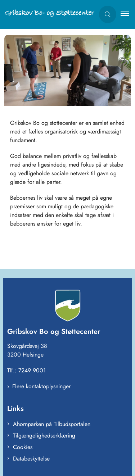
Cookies (22, 447)
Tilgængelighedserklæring (44, 435)
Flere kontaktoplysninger (41, 386)
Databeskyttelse (31, 458)
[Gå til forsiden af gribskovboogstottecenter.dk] (47, 14)
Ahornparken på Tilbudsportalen (51, 424)
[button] (128, 14)
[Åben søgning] (107, 14)
